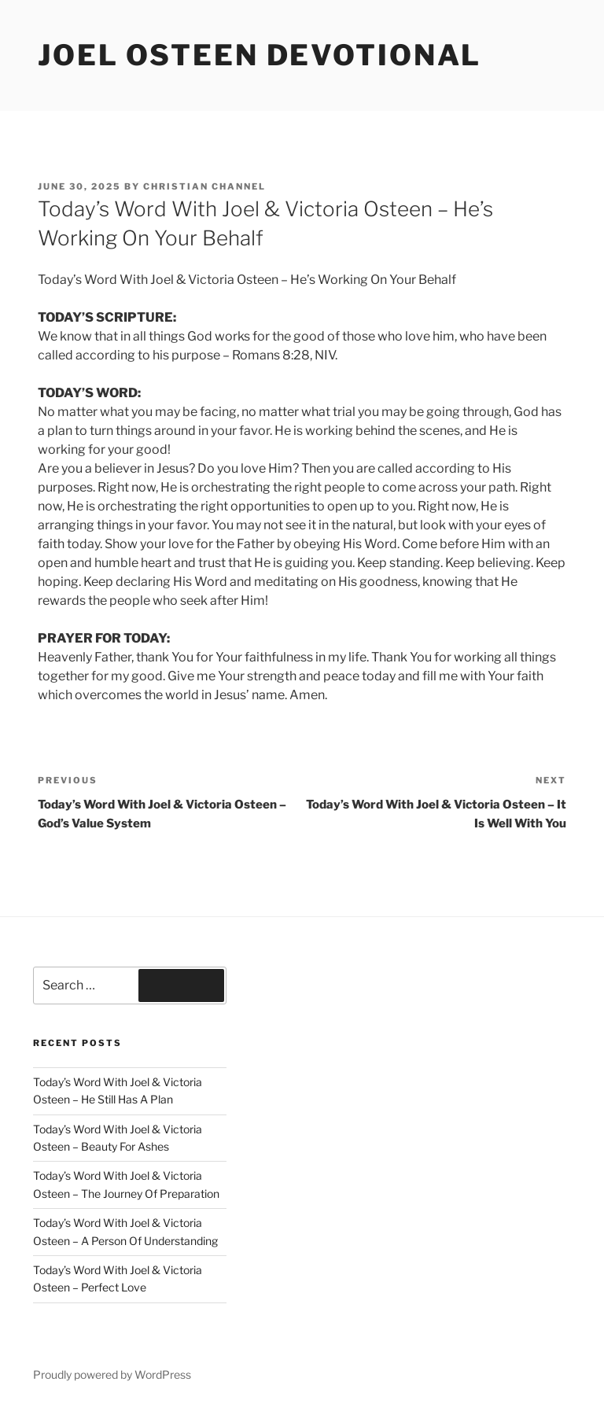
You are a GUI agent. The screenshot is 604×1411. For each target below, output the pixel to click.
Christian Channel (204, 186)
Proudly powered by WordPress (112, 1374)
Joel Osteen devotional (259, 55)
